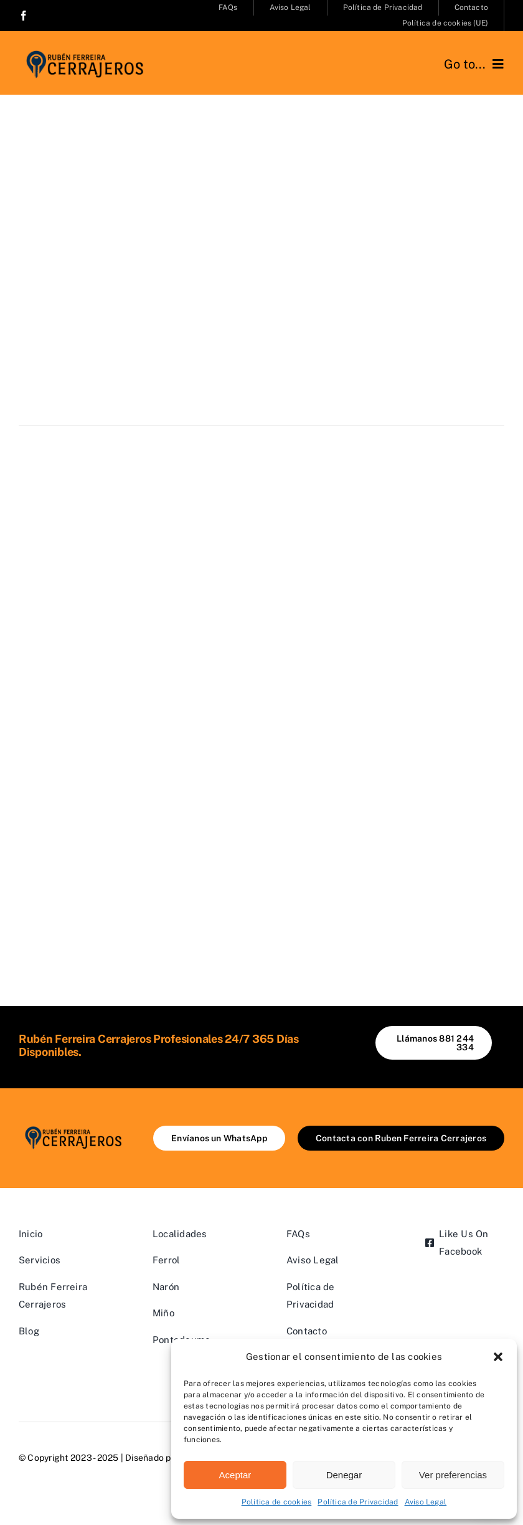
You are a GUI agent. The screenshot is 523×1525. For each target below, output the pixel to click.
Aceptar (235, 1475)
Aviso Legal (426, 1502)
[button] (498, 1357)
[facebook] (24, 16)
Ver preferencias (453, 1475)
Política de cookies (277, 1502)
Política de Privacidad (358, 1502)
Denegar (344, 1475)
